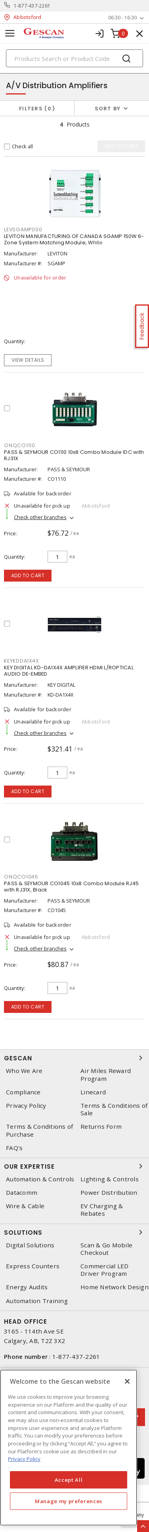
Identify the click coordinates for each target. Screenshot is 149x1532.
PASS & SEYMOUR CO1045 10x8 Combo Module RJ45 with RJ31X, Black (71, 886)
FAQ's (14, 1148)
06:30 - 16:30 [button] (122, 17)
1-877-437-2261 (32, 5)
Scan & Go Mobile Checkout (106, 1248)
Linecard (93, 1092)
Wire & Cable (25, 1206)
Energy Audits (27, 1287)
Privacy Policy (26, 1105)
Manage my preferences (68, 1501)
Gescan (74, 1058)
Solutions (74, 1232)
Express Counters (32, 1266)
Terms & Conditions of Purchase (39, 1130)
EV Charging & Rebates (101, 1209)
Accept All (69, 1479)
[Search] (74, 58)
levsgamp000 (23, 229)
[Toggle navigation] (10, 33)
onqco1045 (21, 876)
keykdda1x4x (21, 660)
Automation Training (37, 1301)
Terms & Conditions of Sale (113, 1109)
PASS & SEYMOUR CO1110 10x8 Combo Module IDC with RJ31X (74, 455)
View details (27, 360)
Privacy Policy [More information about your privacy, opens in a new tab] (24, 1458)
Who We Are (24, 1071)
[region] (68, 1448)
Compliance (23, 1092)
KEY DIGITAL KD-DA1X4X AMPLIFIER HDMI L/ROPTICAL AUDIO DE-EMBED (69, 670)
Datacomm (21, 1192)
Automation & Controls (40, 1179)
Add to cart (28, 575)
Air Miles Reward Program (105, 1074)
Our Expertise (74, 1166)
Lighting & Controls (109, 1179)
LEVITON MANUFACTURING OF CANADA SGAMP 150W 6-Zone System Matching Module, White (74, 239)
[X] (127, 1381)
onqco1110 (19, 445)
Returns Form (101, 1126)
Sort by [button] (108, 108)
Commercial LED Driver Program (104, 1269)
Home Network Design (114, 1287)
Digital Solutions (30, 1245)
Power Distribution (109, 1192)
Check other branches (40, 517)
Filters (37, 108)
